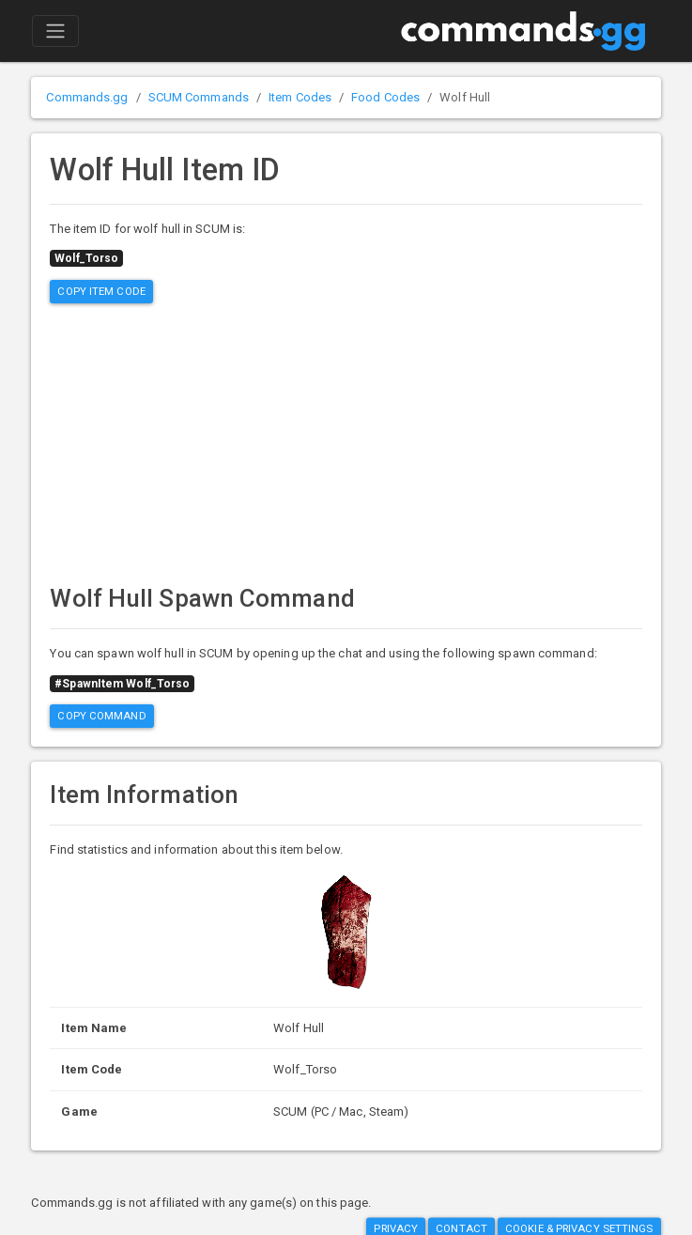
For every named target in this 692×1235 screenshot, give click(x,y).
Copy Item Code (101, 291)
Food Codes (385, 97)
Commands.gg (87, 97)
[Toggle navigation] (55, 31)
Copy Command (101, 715)
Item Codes (300, 97)
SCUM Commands (198, 97)
